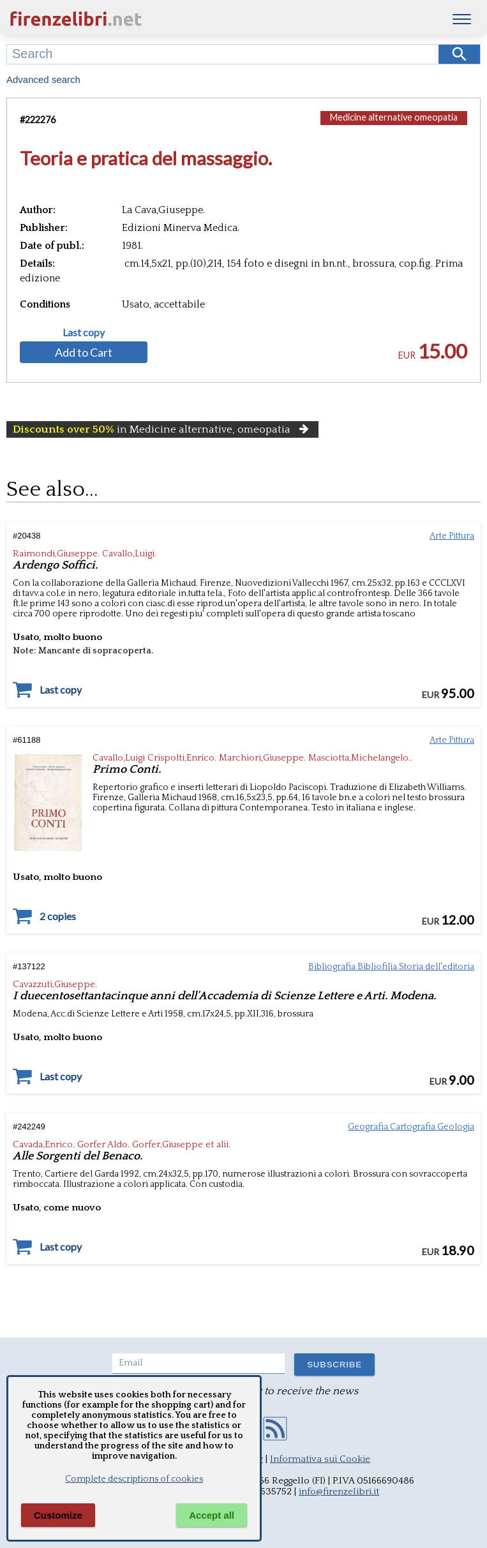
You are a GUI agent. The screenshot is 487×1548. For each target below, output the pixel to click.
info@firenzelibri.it (339, 1491)
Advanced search (43, 79)
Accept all (211, 1515)
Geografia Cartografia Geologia (411, 1127)
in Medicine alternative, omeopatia (162, 429)
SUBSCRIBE (334, 1364)
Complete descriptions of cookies (134, 1479)
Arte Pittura (452, 536)
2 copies (58, 916)
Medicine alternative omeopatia (394, 117)
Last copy (84, 332)
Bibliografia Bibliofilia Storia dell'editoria (391, 967)
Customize (58, 1515)
